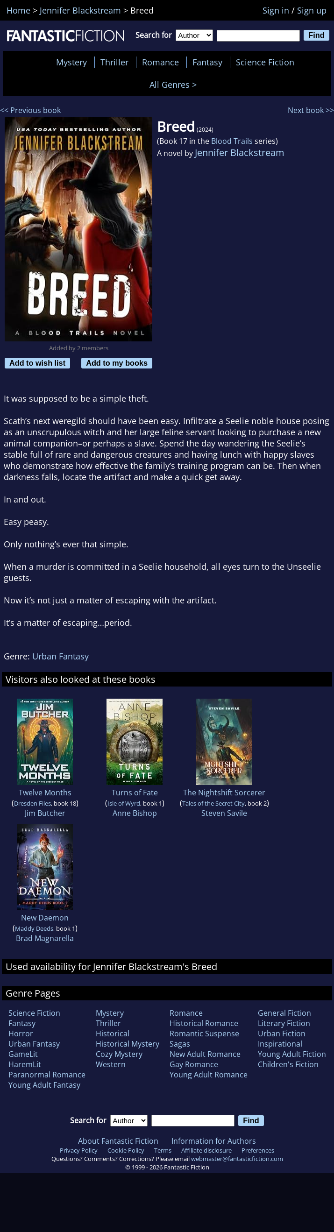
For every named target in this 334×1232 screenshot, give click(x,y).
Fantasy (207, 62)
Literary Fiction (284, 1023)
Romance (160, 62)
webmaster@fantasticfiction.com (237, 1158)
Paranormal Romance (46, 1074)
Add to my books (117, 363)
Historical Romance (204, 1023)
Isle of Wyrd (123, 803)
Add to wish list (37, 363)
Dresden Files (32, 803)
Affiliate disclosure (206, 1150)
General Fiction (284, 1013)
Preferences (258, 1150)
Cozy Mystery (119, 1054)
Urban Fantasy (60, 656)
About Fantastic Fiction (118, 1141)
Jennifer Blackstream (239, 152)
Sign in (276, 10)
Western (111, 1064)
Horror (20, 1033)
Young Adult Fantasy (44, 1085)
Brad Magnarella (45, 938)
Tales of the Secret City (213, 803)
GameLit (23, 1054)
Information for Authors (213, 1141)
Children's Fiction (288, 1064)
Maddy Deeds (34, 928)
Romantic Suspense (204, 1033)
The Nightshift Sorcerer (224, 792)
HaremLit (24, 1064)
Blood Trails (232, 141)
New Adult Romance (205, 1054)
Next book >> (311, 110)
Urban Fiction (282, 1033)
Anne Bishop (135, 813)
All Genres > (175, 84)
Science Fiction (265, 62)
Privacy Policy (79, 1150)
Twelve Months (45, 792)
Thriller (114, 62)
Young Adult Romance (209, 1074)
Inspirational (280, 1044)
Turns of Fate (135, 792)
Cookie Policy (125, 1150)
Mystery (71, 62)
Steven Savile (224, 813)
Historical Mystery (127, 1044)
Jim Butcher (45, 813)
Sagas (180, 1044)
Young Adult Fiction (292, 1054)
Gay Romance (194, 1064)
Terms (162, 1150)
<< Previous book (30, 110)
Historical (112, 1033)
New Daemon (45, 918)
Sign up (312, 10)
